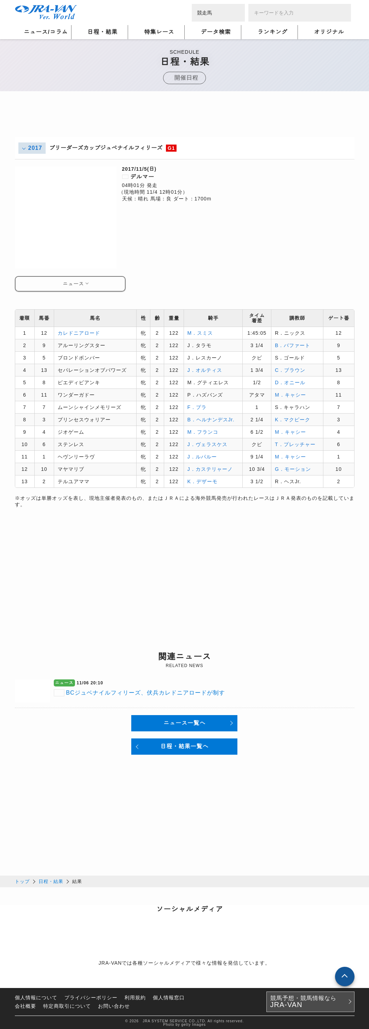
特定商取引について (67, 1004)
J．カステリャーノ (210, 468)
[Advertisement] (184, 121)
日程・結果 (51, 880)
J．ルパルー (202, 456)
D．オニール (290, 382)
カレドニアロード (79, 332)
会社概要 (25, 1004)
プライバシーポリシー (90, 996)
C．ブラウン (290, 369)
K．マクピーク (292, 419)
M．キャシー (290, 394)
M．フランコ (203, 431)
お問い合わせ (114, 1004)
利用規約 (135, 996)
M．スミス (200, 332)
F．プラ (197, 406)
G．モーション (293, 468)
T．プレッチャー (295, 444)
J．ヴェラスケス (207, 444)
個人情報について (36, 996)
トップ (22, 880)
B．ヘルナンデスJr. (211, 419)
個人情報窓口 (169, 996)
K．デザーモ (203, 481)
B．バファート (292, 345)
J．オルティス (205, 369)
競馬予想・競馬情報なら (303, 1000)
